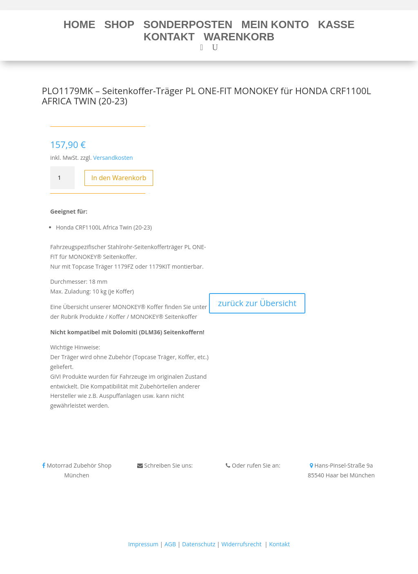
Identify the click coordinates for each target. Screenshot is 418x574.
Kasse (336, 26)
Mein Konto (275, 26)
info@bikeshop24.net (165, 475)
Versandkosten (113, 157)
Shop (119, 26)
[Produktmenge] (62, 177)
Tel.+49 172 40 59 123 (253, 475)
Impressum (143, 544)
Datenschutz (198, 544)
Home (79, 26)
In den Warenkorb (119, 177)
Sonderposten (187, 26)
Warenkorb (239, 38)
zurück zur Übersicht (257, 303)
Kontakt (169, 38)
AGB (170, 544)
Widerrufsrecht (241, 544)
